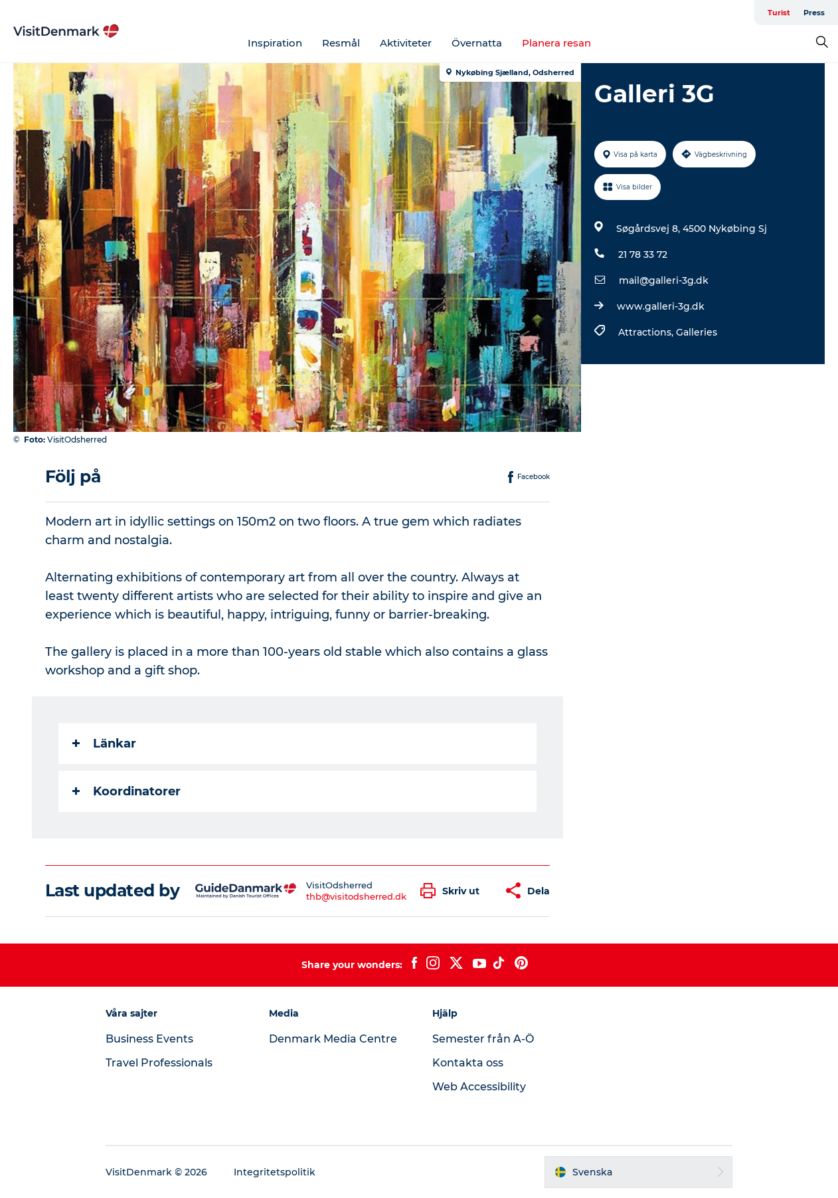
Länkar (104, 743)
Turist (779, 12)
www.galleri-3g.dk (661, 306)
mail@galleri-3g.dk (664, 280)
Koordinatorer (126, 791)
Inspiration (275, 43)
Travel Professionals (159, 1062)
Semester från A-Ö (483, 1039)
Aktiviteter (406, 43)
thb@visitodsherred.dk (356, 896)
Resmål (341, 43)
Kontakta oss (467, 1062)
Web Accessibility (479, 1086)
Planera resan (556, 43)
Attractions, (647, 332)
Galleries (696, 332)
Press (814, 12)
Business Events (149, 1039)
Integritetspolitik (274, 1172)
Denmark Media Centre (333, 1039)
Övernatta (477, 43)
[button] (453, 890)
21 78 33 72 (642, 254)
